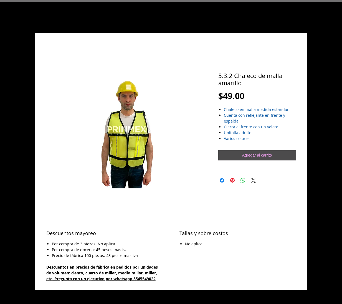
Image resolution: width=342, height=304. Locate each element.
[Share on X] (253, 180)
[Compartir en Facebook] (222, 180)
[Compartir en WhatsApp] (243, 180)
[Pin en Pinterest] (232, 180)
